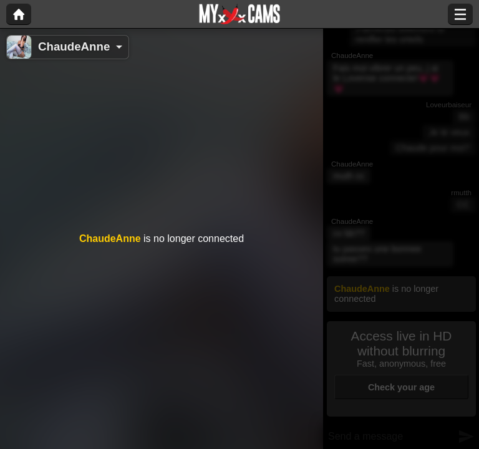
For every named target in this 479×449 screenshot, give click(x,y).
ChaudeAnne (74, 46)
